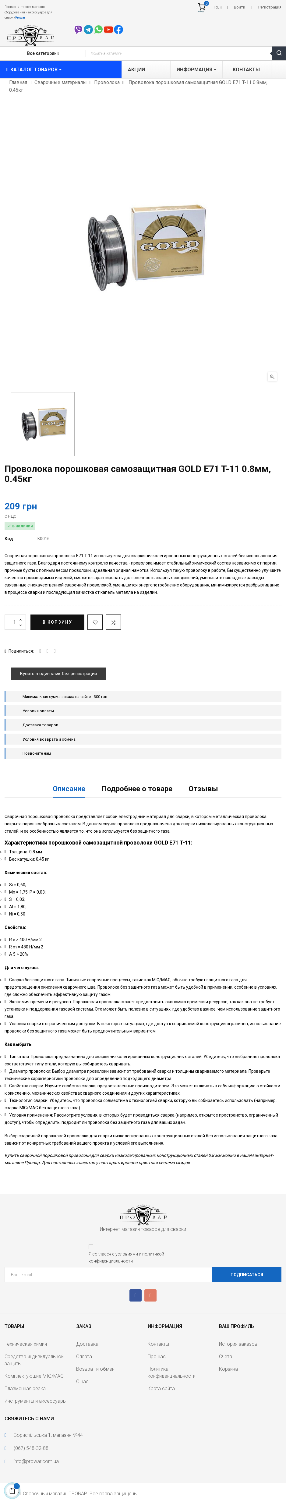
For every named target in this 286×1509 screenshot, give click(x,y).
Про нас (157, 1356)
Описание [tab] (69, 789)
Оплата (84, 1356)
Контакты (158, 1344)
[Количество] (15, 622)
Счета (225, 1356)
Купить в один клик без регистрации (58, 673)
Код (9, 538)
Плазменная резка (25, 1388)
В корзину (57, 622)
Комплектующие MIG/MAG (34, 1376)
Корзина (228, 1369)
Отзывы (203, 789)
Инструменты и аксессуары (35, 1401)
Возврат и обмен (95, 1369)
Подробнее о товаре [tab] (136, 789)
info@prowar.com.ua (36, 1461)
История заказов (238, 1344)
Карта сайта (161, 1388)
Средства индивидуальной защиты (34, 1360)
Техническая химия (26, 1344)
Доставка (87, 1344)
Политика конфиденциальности (172, 1372)
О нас (82, 1381)
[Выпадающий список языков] (218, 7)
